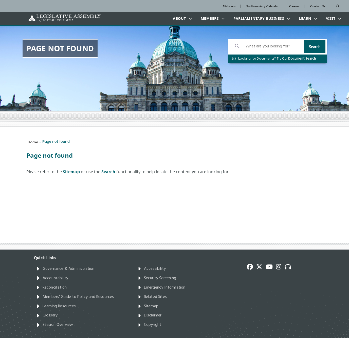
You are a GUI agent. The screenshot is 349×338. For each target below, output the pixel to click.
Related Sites (152, 297)
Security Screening (157, 278)
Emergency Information (162, 287)
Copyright (149, 325)
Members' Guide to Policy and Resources (75, 297)
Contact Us (317, 6)
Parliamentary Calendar (262, 6)
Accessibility (152, 268)
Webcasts (229, 6)
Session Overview (54, 325)
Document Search (302, 59)
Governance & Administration (65, 268)
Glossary (47, 315)
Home (33, 142)
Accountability (52, 278)
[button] (181, 18)
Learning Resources (56, 306)
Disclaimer (150, 315)
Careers (294, 6)
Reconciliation (51, 287)
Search (314, 47)
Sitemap (148, 306)
